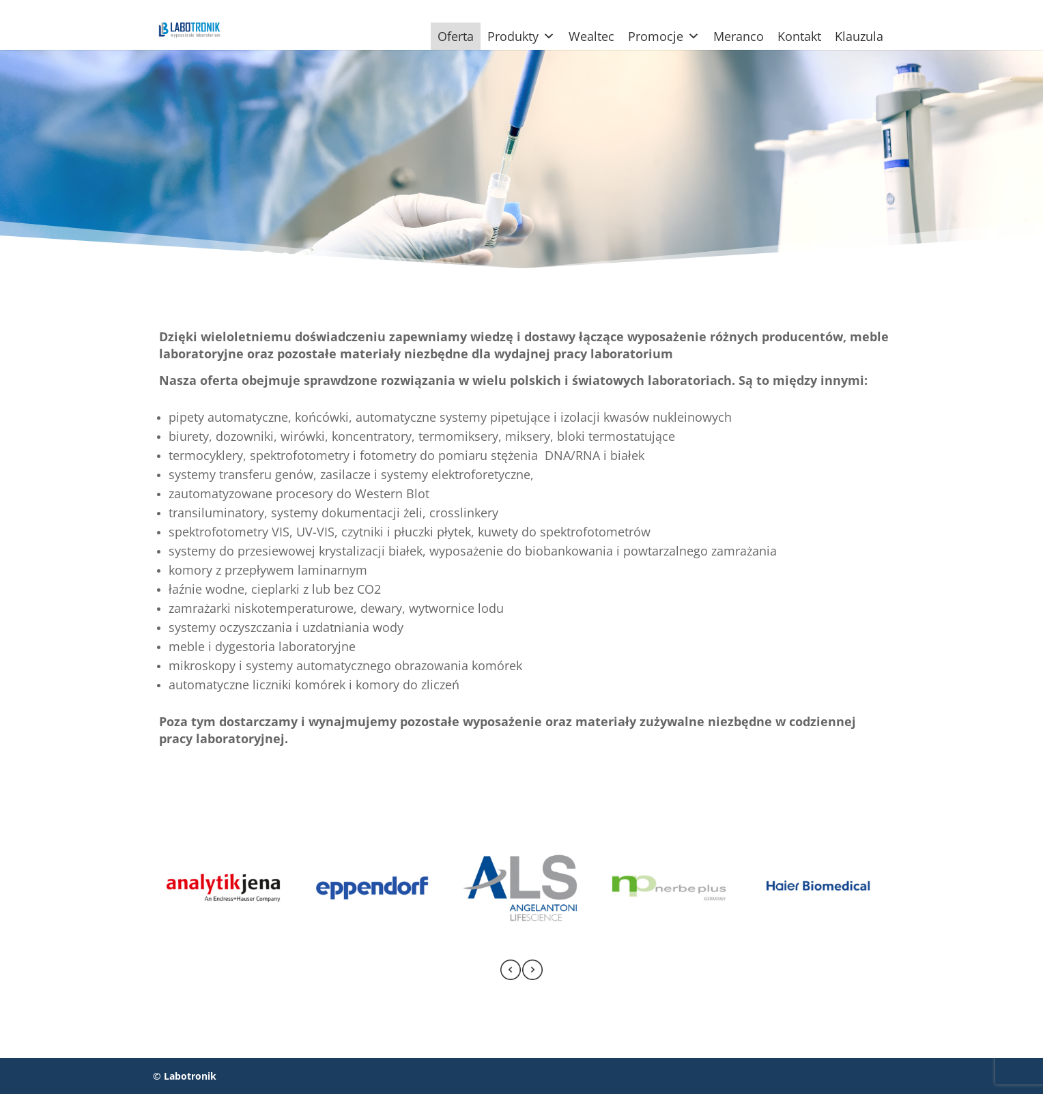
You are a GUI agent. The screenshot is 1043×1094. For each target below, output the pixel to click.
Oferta (456, 36)
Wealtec (591, 36)
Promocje (664, 36)
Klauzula (859, 36)
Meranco (738, 36)
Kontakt (799, 36)
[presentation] (510, 972)
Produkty (521, 36)
